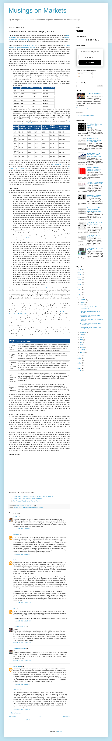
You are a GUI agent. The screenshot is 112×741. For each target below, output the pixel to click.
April (81, 345)
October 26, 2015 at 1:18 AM (21, 684)
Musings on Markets (37, 10)
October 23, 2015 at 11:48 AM (21, 621)
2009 (80, 368)
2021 (80, 282)
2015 (80, 297)
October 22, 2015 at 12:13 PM (22, 603)
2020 (80, 285)
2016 (80, 295)
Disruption (27, 507)
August (82, 334)
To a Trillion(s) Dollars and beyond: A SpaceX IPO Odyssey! (94, 125)
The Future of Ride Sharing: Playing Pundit (26, 501)
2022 (80, 280)
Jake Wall (16, 690)
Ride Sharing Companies (36, 507)
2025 (80, 272)
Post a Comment (16, 713)
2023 (80, 277)
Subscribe (90, 62)
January (82, 352)
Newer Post (12, 717)
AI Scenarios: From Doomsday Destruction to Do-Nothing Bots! (94, 140)
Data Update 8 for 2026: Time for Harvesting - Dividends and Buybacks (94, 209)
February (83, 350)
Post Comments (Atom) (23, 720)
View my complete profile (83, 108)
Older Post (66, 717)
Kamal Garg (17, 666)
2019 (80, 287)
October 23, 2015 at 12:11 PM (22, 642)
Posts (80, 73)
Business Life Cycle (19, 507)
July (81, 337)
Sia (14, 609)
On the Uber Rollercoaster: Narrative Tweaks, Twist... (90, 324)
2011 (80, 363)
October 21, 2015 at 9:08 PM (21, 529)
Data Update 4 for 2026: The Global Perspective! (95, 249)
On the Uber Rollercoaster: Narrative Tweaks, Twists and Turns (33, 496)
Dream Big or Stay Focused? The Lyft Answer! (27, 498)
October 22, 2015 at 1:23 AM (21, 554)
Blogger (59, 731)
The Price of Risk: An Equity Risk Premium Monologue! (95, 182)
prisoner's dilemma (45, 288)
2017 (80, 292)
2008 (80, 370)
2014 (80, 355)
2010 (80, 365)
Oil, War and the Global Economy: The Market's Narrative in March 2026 (94, 154)
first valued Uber (28, 45)
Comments (82, 77)
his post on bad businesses (27, 238)
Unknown (16, 535)
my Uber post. (56, 164)
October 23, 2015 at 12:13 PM (22, 660)
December (83, 300)
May (81, 342)
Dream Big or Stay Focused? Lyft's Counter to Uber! (90, 315)
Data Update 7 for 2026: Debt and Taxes (94, 236)
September (83, 332)
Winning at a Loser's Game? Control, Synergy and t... (90, 307)
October (82, 305)
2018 (80, 290)
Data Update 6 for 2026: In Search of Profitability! (94, 223)
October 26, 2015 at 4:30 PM (21, 709)
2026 (80, 270)
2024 (80, 275)
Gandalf (15, 517)
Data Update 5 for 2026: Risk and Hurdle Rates (94, 195)
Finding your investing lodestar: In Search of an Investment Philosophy (94, 169)
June (81, 339)
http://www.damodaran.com (86, 115)
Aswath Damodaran (19, 627)
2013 (80, 358)
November (83, 302)
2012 (80, 360)
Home (39, 717)
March (82, 347)
